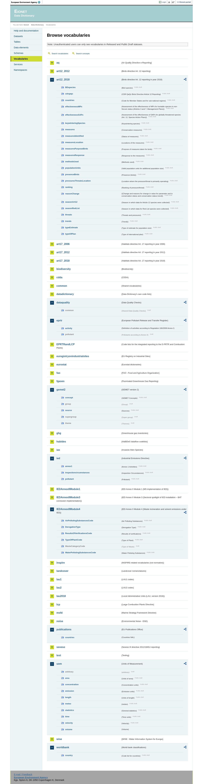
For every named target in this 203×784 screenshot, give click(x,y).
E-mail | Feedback (23, 774)
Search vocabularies (60, 54)
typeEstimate (71, 227)
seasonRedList (72, 208)
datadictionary (65, 294)
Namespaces (20, 70)
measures (70, 129)
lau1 (59, 579)
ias (58, 449)
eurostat (61, 364)
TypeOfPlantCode (73, 540)
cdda (59, 277)
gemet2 (60, 389)
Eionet (26, 25)
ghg (58, 433)
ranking (68, 187)
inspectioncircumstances (77, 472)
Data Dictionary (37, 25)
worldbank (62, 747)
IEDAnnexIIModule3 (68, 497)
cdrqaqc (69, 93)
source (68, 410)
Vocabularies (21, 59)
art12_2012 (63, 71)
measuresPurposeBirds (76, 148)
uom (59, 663)
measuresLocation (74, 142)
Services (18, 64)
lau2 (59, 587)
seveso (60, 647)
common (61, 285)
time (67, 716)
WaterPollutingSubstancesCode (80, 552)
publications (63, 629)
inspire (60, 562)
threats (68, 214)
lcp (58, 604)
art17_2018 (63, 260)
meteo (68, 703)
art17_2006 (63, 244)
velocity (69, 723)
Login (164, 2)
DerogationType (72, 527)
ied (58, 458)
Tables (17, 42)
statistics (69, 710)
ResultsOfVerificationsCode (78, 533)
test (58, 655)
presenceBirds (72, 174)
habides (61, 441)
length (68, 697)
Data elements (21, 47)
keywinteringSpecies (75, 123)
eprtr (59, 320)
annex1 (68, 466)
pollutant (69, 479)
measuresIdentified (74, 136)
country (69, 755)
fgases (60, 381)
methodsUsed (72, 161)
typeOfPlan (70, 234)
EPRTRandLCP (65, 344)
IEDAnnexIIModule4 (68, 509)
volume (68, 729)
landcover (62, 571)
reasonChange (72, 193)
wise (59, 739)
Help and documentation (26, 30)
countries (69, 100)
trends (68, 221)
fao (58, 373)
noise (59, 621)
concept (69, 397)
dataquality (63, 302)
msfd (59, 612)
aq (57, 62)
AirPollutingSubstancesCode (79, 520)
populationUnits (73, 168)
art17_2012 (63, 252)
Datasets (18, 36)
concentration (72, 684)
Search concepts (83, 54)
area (67, 678)
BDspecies (70, 87)
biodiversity (63, 269)
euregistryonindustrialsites (72, 356)
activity (68, 328)
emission (69, 691)
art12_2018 (63, 79)
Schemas (18, 53)
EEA (26, 2)
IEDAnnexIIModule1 (68, 489)
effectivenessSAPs (74, 115)
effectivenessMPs (73, 106)
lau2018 (61, 596)
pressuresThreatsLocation (78, 181)
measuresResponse (74, 155)
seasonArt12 (71, 202)
